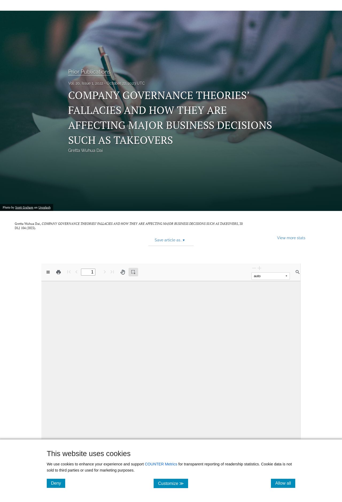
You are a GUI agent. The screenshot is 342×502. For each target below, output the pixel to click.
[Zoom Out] (254, 268)
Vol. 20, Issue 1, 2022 (85, 83)
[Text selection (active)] (133, 272)
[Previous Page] (76, 271)
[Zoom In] (259, 268)
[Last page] (112, 271)
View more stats (291, 238)
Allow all (285, 483)
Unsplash (44, 207)
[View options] (48, 272)
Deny (58, 483)
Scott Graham (24, 207)
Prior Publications (89, 72)
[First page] (69, 271)
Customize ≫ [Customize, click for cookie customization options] (173, 483)
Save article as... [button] (170, 240)
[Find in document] (297, 272)
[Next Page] (105, 271)
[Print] (58, 272)
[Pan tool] (122, 272)
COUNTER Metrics (161, 464)
